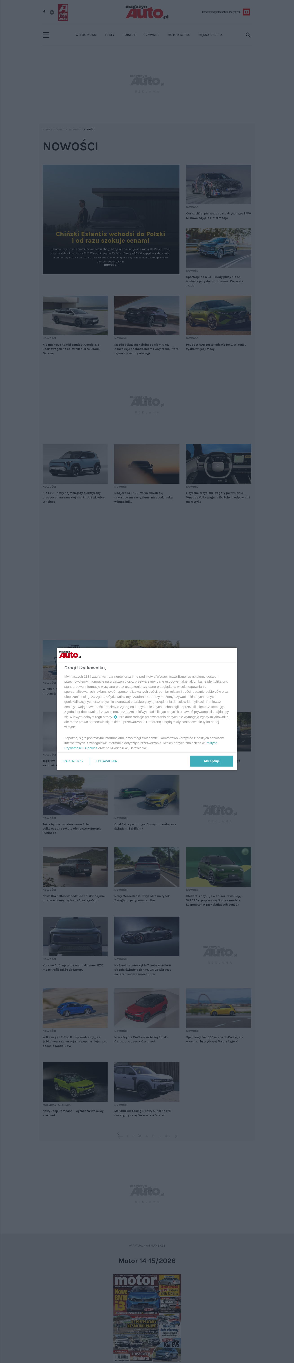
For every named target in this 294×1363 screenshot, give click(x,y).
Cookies (91, 748)
